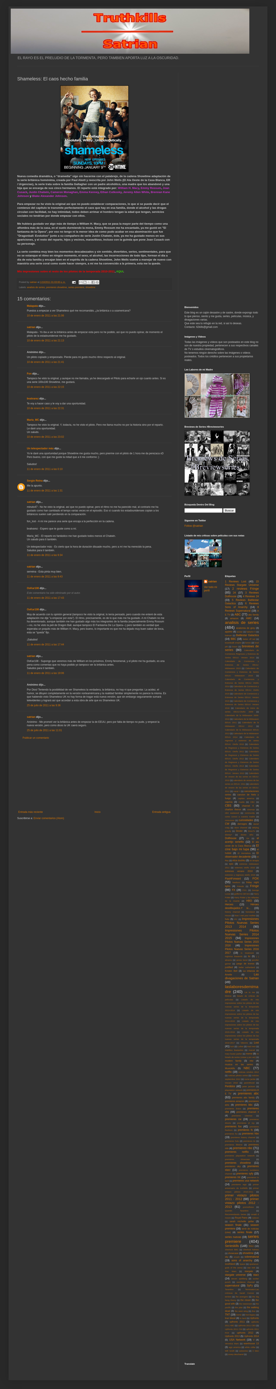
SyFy (250, 1285)
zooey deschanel (236, 1354)
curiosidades (246, 820)
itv (249, 956)
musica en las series (239, 1064)
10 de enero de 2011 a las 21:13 (45, 340)
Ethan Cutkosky (111, 192)
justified (229, 967)
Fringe (254, 886)
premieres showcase (237, 1159)
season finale (233, 1224)
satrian (31, 327)
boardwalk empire (233, 643)
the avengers (242, 1296)
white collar (250, 1347)
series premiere (76, 287)
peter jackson (248, 1086)
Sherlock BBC (232, 1249)
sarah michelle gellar (242, 1221)
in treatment (247, 953)
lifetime (228, 996)
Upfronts (254, 1318)
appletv (229, 631)
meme (249, 1053)
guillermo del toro (242, 894)
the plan (238, 1307)
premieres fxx (231, 1134)
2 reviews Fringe (245, 588)
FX (233, 890)
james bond (242, 960)
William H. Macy (128, 188)
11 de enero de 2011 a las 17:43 (45, 597)
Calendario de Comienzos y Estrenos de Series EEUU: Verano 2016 (242, 704)
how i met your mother (245, 915)
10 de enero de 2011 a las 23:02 (45, 436)
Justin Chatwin (39, 192)
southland (230, 1264)
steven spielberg (239, 1278)
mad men (251, 1046)
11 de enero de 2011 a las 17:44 (45, 644)
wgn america (235, 1347)
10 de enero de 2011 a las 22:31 (45, 408)
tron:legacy (250, 1315)
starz (256, 1274)
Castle (241, 802)
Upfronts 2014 (251, 1336)
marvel (252, 1050)
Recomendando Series (236, 1214)
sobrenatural (251, 1256)
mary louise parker (233, 1054)
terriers (228, 1296)
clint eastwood (232, 813)
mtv (251, 1060)
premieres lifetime (233, 1144)
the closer (246, 1300)
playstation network (234, 1090)
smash (237, 1257)
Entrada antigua (161, 811)
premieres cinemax (242, 1115)
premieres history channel (243, 1137)
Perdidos (230, 1086)
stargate (249, 1271)
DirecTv (251, 831)
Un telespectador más (40, 448)
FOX (255, 878)
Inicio (98, 811)
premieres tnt (233, 1177)
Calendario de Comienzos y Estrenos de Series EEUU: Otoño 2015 (242, 690)
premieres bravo (233, 1108)
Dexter (239, 831)
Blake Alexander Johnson (49, 196)
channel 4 (248, 805)
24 (234, 592)
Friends (240, 886)
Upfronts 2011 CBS (247, 1325)
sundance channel (246, 1282)
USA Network (237, 1339)
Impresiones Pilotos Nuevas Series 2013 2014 (242, 922)
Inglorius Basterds (233, 956)
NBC (247, 1068)
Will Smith (230, 1351)
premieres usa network (246, 1180)
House (228, 915)
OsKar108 (33, 588)
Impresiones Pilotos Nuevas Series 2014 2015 (242, 934)
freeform (236, 882)
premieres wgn (239, 1184)
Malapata (32, 305)
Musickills (230, 1068)
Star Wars (230, 1271)
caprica (229, 802)
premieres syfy (244, 1173)
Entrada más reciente (30, 811)
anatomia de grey (245, 628)
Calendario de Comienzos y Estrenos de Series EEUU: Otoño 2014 (242, 683)
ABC (238, 614)
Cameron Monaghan (64, 192)
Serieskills (232, 1246)
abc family (253, 614)
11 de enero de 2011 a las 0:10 (45, 469)
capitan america (246, 798)
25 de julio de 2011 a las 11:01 (44, 730)
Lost (256, 1042)
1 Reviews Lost (235, 581)
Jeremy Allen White (136, 192)
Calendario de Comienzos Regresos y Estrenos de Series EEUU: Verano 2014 (242, 654)
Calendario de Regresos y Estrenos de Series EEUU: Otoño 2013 (242, 762)
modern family (233, 1060)
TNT (227, 1314)
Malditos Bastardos (234, 1050)
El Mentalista (244, 853)
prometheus (248, 1207)
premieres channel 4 (247, 1112)
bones (248, 643)
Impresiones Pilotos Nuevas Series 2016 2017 (242, 949)
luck (232, 1046)
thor (254, 1311)
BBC (233, 638)
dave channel (240, 827)
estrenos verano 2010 (239, 871)
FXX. (244, 890)
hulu (227, 919)
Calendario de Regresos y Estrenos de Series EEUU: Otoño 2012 (242, 755)
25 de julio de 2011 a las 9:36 (44, 705)
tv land (243, 1318)
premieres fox (233, 1126)
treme (239, 1315)
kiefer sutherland (247, 967)
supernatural (232, 1285)
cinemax (251, 809)
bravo (234, 646)
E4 (248, 838)
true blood (230, 1318)
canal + (236, 791)
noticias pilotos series (238, 1075)
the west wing (241, 1311)
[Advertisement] (94, 775)
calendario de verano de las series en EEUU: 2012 (242, 787)
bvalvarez (33, 398)
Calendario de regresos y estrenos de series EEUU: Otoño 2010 (242, 741)
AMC (249, 618)
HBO (249, 900)
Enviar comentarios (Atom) (49, 818)
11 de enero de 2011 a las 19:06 (45, 673)
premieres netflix (237, 1151)
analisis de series (36, 287)
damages (242, 824)
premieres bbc (244, 1104)
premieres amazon (234, 1101)
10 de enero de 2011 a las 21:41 (45, 362)
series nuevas (233, 1237)
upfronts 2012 (245, 1332)
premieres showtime (56, 287)
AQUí (119, 271)
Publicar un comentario (36, 737)
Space (242, 1264)
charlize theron (233, 809)
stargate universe (235, 1274)
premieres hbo (250, 1133)
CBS (228, 805)
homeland (250, 912)
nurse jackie (250, 1079)
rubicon (255, 1218)
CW (227, 823)
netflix (228, 1071)
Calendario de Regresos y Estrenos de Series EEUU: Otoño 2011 (242, 748)
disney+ (228, 834)
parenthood (249, 1083)
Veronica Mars (232, 1343)
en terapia (254, 860)
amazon (234, 618)
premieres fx (245, 1129)
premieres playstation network (240, 1155)
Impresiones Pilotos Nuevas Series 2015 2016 (242, 942)
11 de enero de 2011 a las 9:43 (45, 576)
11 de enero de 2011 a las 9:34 (45, 555)
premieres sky (233, 1166)
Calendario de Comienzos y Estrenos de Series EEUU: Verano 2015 (242, 697)
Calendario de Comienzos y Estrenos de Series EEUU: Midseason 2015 (242, 665)
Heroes (229, 904)
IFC (236, 919)
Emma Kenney (89, 192)
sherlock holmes (251, 1249)
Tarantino (229, 1289)
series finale (244, 1232)
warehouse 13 (251, 1343)
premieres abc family (243, 1097)
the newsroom (245, 1304)
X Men (255, 1351)
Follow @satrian (193, 525)
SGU (251, 1246)
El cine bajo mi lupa (242, 847)
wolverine (243, 1351)
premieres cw (233, 1119)
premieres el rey (245, 1123)
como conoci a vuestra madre (240, 816)
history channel (232, 912)
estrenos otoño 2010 (245, 867)
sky (226, 1256)
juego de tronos (245, 963)
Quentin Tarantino (236, 1210)
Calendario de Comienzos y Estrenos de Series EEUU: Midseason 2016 (242, 672)
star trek (251, 1267)
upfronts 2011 (237, 1321)
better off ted (249, 639)
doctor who (247, 834)
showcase (233, 1253)
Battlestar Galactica (247, 635)
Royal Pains (241, 1217)
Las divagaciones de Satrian (242, 976)
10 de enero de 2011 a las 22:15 (45, 386)
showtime (90, 287)
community (250, 813)
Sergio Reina (35, 480)
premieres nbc (242, 1148)
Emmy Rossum (151, 188)
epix (231, 864)
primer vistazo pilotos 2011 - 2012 (242, 1197)
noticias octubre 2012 (248, 1072)
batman (228, 635)
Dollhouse (230, 838)
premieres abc (248, 1093)
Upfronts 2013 (232, 1336)
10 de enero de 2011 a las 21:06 (45, 315)
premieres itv (249, 1141)
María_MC (33, 419)
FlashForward (233, 878)
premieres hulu (232, 1141)
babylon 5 (251, 632)
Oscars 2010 (231, 1083)
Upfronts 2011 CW (233, 1329)
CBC (252, 802)
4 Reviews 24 (251, 596)
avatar (240, 632)
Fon (29, 373)
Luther (240, 1046)
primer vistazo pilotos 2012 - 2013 (242, 1202)
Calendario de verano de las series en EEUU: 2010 (242, 777)
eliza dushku (238, 860)
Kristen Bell (231, 971)
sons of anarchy (242, 1260)
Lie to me (250, 992)
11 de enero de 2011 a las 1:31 (45, 490)
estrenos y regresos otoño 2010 (240, 875)
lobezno (244, 1043)
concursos (230, 820)
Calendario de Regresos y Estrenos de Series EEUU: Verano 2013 (242, 769)
